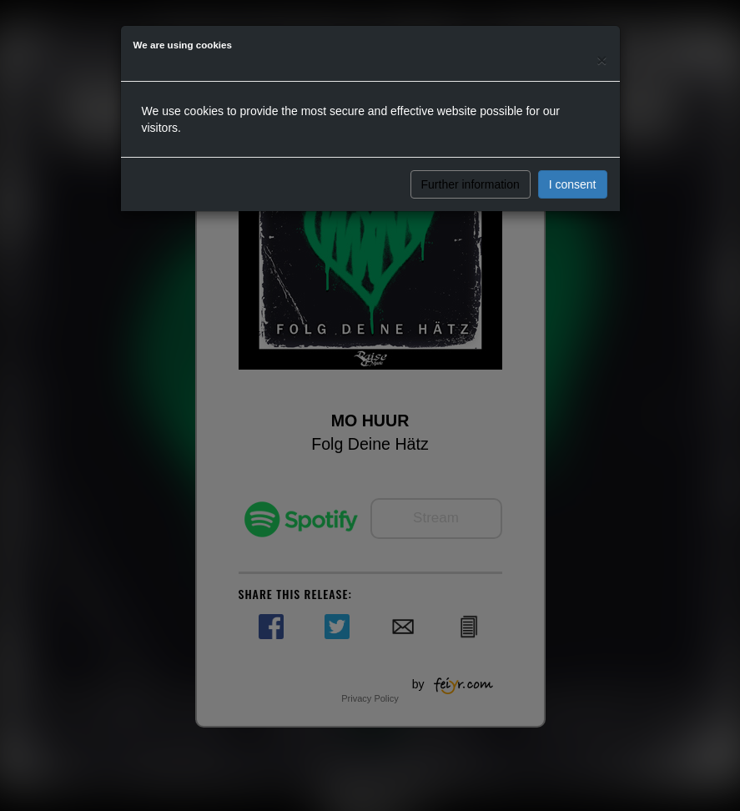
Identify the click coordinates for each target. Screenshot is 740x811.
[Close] (602, 59)
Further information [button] (470, 184)
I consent (573, 184)
